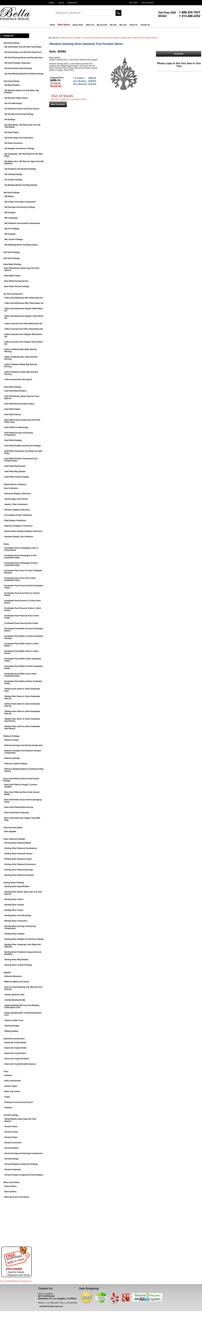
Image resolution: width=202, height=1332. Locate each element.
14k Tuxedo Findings (13, 180)
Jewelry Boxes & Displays (15, 484)
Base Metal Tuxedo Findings (16, 286)
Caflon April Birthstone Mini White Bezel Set (23, 298)
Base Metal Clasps (12, 276)
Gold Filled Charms (12, 414)
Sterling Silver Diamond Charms (18, 854)
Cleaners (8, 1075)
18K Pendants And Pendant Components (22, 223)
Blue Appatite (10, 831)
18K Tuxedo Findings (13, 239)
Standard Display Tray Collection (18, 537)
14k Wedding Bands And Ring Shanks (20, 185)
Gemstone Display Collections (17, 494)
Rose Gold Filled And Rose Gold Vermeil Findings (21, 780)
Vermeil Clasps (10, 1137)
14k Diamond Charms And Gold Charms (21, 109)
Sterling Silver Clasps (13, 910)
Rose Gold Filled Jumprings (16, 813)
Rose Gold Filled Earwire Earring (18, 807)
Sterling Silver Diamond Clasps (18, 859)
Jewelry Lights (10, 1086)
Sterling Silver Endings (14, 934)
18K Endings (10, 212)
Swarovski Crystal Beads (15, 1042)
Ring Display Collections (15, 520)
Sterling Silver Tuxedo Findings (18, 965)
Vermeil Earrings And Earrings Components (23, 1153)
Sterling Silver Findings (14, 883)
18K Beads (9, 196)
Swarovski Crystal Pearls (15, 1053)
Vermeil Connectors (13, 1143)
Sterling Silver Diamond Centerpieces (20, 848)
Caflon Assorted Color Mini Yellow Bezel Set (23, 329)
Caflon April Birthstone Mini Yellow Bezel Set (23, 303)
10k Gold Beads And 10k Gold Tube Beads (22, 47)
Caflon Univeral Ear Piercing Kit (18, 379)
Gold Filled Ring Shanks (14, 471)
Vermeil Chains (11, 1126)
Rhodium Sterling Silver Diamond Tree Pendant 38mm (135, 38)
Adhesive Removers (13, 976)
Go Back (82, 99)
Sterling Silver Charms (14, 905)
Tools (6, 1071)
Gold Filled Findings (12, 387)
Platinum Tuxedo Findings (15, 764)
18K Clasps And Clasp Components (20, 202)
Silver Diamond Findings (14, 839)
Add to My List (56, 99)
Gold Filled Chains (12, 409)
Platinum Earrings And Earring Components (23, 745)
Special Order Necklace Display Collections (23, 531)
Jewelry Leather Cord (13, 1020)
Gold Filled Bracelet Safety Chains (19, 404)
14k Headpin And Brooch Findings (19, 148)
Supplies (7, 972)
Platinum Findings (12, 736)
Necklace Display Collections (17, 510)
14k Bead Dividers (12, 85)
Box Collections (11, 488)
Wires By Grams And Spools (16, 1197)
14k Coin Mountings (13, 103)
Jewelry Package (11, 1026)
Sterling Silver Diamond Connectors (20, 864)
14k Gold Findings (12, 81)
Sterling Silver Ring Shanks (16, 959)
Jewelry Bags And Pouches (16, 499)
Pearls (6, 544)
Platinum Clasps (11, 740)
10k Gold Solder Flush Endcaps (18, 68)
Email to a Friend (71, 99)
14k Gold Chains (11, 132)
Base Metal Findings (12, 264)
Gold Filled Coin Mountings (16, 427)
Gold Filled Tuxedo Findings (16, 477)
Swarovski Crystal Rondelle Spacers (20, 1064)
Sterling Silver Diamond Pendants (19, 875)
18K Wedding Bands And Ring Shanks (21, 245)
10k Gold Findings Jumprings (17, 63)
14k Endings (9, 119)
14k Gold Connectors (13, 143)
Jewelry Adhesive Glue (14, 995)
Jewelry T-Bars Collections (16, 504)
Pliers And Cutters (12, 1091)
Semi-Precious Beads (13, 828)
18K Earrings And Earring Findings (19, 207)
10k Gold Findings (12, 43)
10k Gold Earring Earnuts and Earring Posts (23, 58)
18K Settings (10, 234)
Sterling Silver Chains (13, 899)
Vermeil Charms (11, 1132)
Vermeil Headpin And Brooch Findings (21, 1164)
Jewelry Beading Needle (14, 1000)
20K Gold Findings (12, 252)
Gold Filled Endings (13, 440)
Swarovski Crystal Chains (15, 1048)
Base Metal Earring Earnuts (16, 281)
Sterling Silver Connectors (15, 921)
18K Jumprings (11, 218)
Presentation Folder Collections (18, 515)
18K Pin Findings (11, 229)
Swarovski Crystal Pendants (16, 1059)
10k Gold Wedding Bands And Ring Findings (23, 74)
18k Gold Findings (12, 193)
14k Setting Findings (13, 174)
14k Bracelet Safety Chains (16, 98)
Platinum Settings (12, 758)
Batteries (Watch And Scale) (16, 982)
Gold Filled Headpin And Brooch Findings (22, 446)
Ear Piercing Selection (13, 294)
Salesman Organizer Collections (18, 526)
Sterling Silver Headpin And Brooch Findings (24, 939)
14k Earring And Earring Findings (18, 114)
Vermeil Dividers (11, 1148)
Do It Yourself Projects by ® (15, 1281)
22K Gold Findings (12, 258)
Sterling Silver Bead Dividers (16, 886)
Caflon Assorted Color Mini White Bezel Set (23, 324)
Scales (7, 1097)
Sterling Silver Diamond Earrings (18, 870)
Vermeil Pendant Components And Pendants (23, 1175)
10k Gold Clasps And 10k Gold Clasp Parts (23, 52)
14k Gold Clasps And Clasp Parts (18, 138)
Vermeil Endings (11, 1159)
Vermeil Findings (11, 1115)
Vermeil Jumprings (12, 1169)
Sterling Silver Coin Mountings (17, 915)
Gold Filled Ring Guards (14, 466)
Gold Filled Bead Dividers (15, 391)
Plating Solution (11, 1031)
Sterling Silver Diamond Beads (17, 843)
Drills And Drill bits (12, 1081)
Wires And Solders (12, 1182)
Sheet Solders (10, 1192)
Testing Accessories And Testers (18, 1102)
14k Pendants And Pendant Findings (20, 169)
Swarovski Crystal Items (14, 1039)
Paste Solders (10, 1186)
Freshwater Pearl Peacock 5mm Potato (21, 623)
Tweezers (8, 1108)
